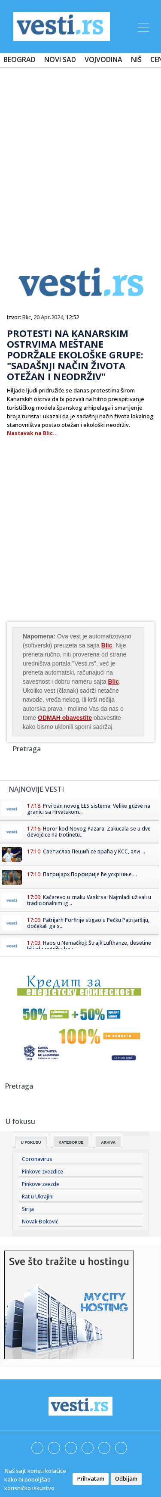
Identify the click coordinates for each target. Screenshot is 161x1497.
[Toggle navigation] (142, 26)
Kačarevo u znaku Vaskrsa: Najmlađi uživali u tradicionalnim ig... (89, 900)
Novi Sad (60, 59)
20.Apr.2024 (48, 317)
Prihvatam (90, 1478)
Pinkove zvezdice (42, 1171)
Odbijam (126, 1478)
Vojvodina (103, 59)
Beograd (19, 59)
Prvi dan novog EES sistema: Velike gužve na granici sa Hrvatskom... (88, 808)
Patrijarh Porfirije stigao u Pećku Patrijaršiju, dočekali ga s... (88, 923)
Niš (136, 59)
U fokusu (31, 1142)
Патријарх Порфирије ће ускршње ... (90, 874)
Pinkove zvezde (40, 1184)
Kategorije (71, 1142)
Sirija (28, 1209)
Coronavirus (37, 1159)
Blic (26, 317)
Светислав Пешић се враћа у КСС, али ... (94, 851)
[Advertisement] (80, 159)
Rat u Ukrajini (38, 1196)
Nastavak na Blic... (32, 433)
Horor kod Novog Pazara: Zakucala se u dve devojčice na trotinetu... (89, 831)
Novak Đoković (40, 1221)
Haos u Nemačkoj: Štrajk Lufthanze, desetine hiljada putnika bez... (89, 945)
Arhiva (108, 1142)
